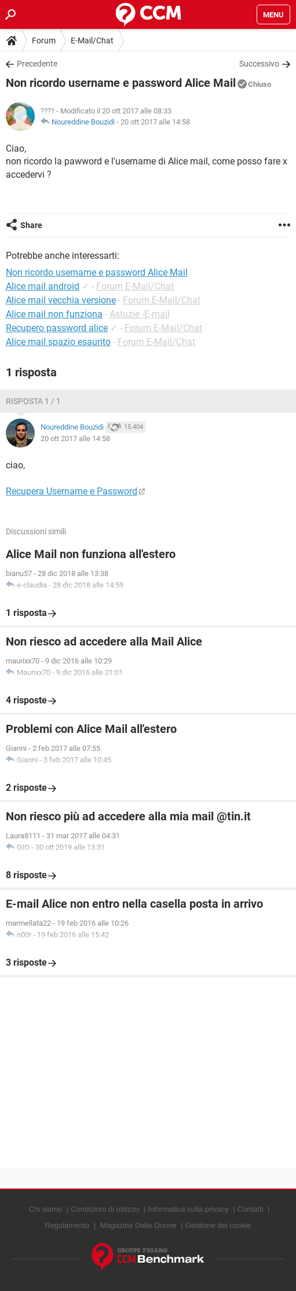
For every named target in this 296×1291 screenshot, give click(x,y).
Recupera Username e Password (71, 491)
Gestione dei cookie (218, 1225)
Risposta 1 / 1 (33, 401)
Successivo (259, 63)
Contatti (250, 1209)
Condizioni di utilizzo (105, 1209)
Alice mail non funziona (54, 314)
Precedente (37, 63)
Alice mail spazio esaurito (58, 341)
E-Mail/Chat (92, 40)
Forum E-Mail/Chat (135, 286)
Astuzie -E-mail (139, 314)
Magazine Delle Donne (138, 1225)
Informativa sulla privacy (188, 1209)
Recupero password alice (57, 327)
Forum (44, 40)
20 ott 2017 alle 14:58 (155, 122)
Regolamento (67, 1225)
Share (31, 225)
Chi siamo (46, 1209)
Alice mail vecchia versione (61, 300)
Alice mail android (42, 286)
